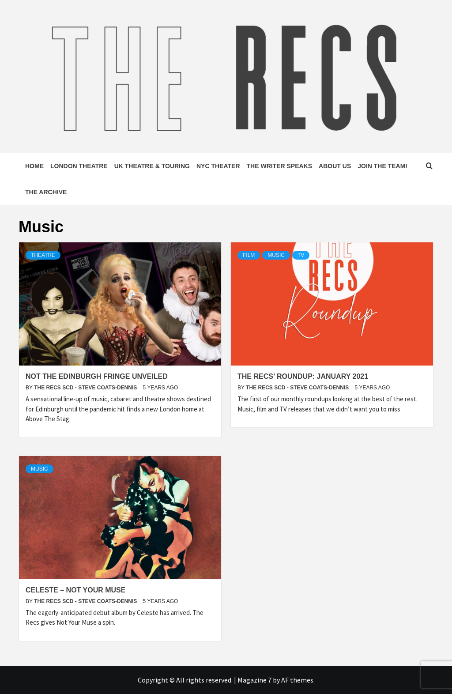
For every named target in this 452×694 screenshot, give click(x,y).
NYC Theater (218, 166)
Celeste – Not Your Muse (75, 590)
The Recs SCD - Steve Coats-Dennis (86, 388)
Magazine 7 (254, 679)
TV (301, 255)
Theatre (43, 255)
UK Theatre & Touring (152, 166)
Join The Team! (382, 166)
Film (249, 255)
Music (276, 255)
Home (34, 166)
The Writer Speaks (280, 166)
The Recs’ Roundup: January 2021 (302, 376)
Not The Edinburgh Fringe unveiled (97, 376)
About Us (335, 166)
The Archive (46, 192)
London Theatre (79, 166)
